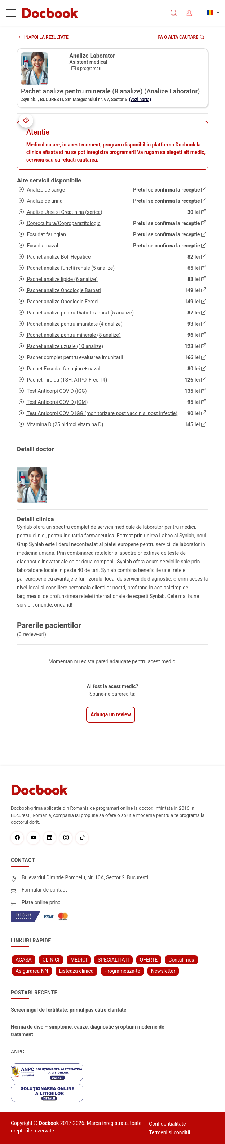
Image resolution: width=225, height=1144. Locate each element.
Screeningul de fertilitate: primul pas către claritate (68, 1010)
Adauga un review (111, 714)
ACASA (24, 960)
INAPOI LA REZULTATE (44, 37)
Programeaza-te (122, 971)
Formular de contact (44, 890)
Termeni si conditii (169, 1132)
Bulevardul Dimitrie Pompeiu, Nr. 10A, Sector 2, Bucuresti (85, 877)
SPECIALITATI (113, 960)
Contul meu (181, 960)
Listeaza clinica (76, 971)
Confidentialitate (167, 1124)
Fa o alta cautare (181, 37)
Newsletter (163, 971)
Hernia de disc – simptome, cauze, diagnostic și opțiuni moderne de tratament (87, 1030)
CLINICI (51, 960)
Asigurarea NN (32, 971)
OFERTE (149, 960)
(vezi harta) (140, 99)
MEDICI (78, 960)
